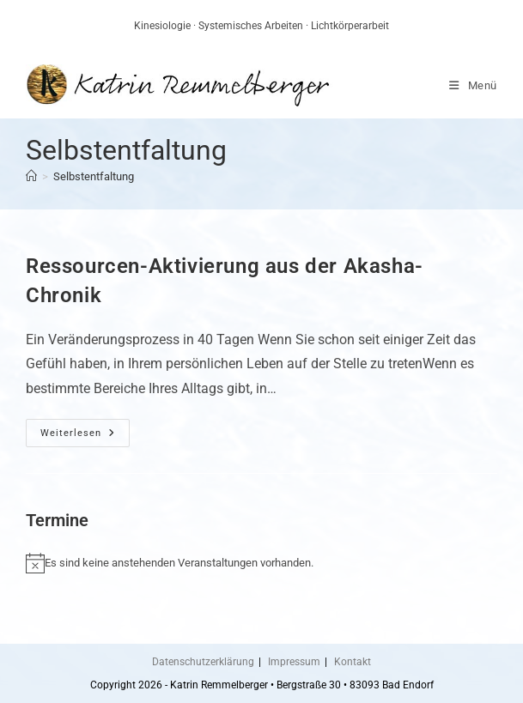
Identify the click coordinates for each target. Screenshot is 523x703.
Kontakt (352, 662)
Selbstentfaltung (93, 176)
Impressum (294, 662)
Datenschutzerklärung (203, 662)
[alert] (261, 563)
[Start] (31, 176)
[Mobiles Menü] (473, 85)
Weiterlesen (85, 437)
